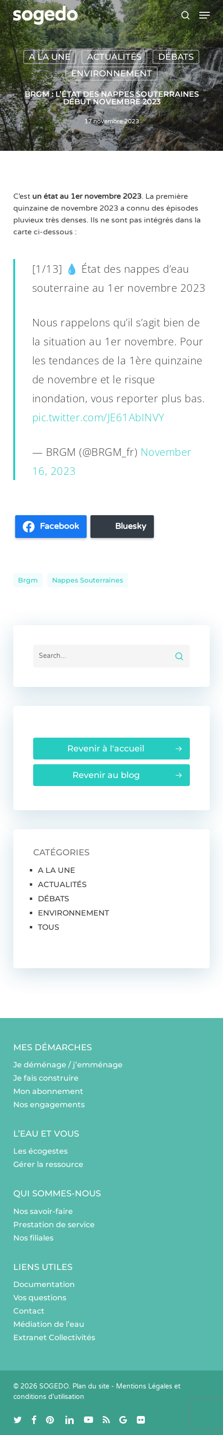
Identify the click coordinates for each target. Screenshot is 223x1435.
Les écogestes (40, 1151)
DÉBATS (176, 57)
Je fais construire (46, 1078)
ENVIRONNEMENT (111, 73)
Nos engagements (49, 1104)
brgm (28, 580)
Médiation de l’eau (48, 1324)
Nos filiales (33, 1237)
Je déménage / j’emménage (68, 1064)
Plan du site (90, 1386)
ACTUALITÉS (114, 57)
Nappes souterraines (87, 580)
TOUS (48, 927)
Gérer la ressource (48, 1164)
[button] (204, 15)
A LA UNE (50, 57)
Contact (29, 1310)
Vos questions (39, 1297)
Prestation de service (54, 1224)
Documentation (44, 1284)
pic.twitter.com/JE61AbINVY (98, 417)
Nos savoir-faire (43, 1211)
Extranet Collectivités (54, 1337)
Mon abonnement (48, 1091)
